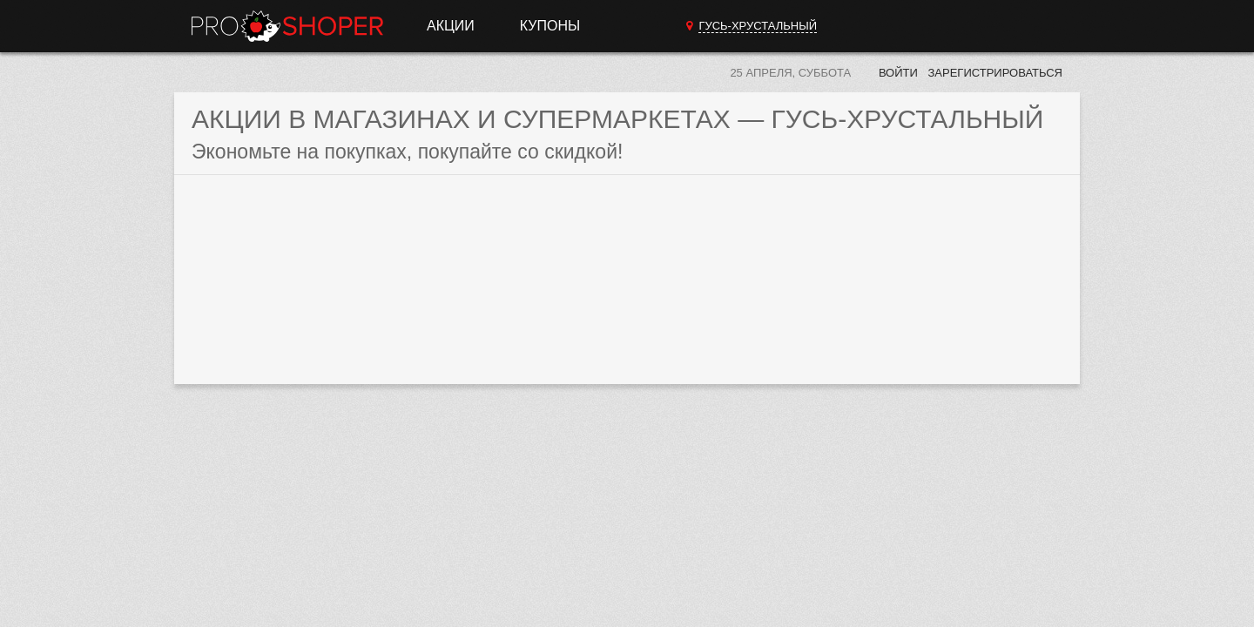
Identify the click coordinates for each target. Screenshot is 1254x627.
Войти (898, 72)
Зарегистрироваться (994, 72)
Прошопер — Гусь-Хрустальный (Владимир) (287, 26)
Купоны (550, 25)
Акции (451, 25)
